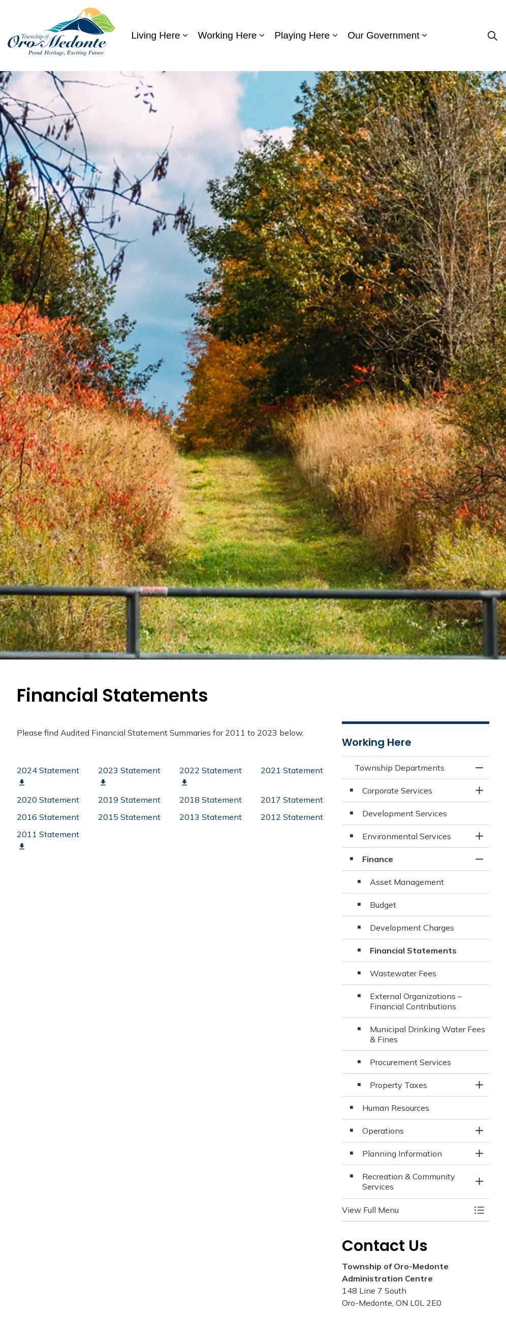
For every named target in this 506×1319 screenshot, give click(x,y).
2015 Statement (129, 817)
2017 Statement (292, 800)
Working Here (227, 35)
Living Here (155, 35)
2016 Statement (48, 817)
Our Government (383, 35)
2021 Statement (292, 770)
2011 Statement (48, 839)
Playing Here (302, 35)
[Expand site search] (492, 35)
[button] (405, 1210)
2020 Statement (48, 800)
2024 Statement (48, 775)
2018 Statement (210, 800)
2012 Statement (292, 817)
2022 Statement (210, 775)
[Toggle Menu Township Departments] (479, 1210)
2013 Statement (210, 817)
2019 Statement (129, 800)
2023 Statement (129, 775)
